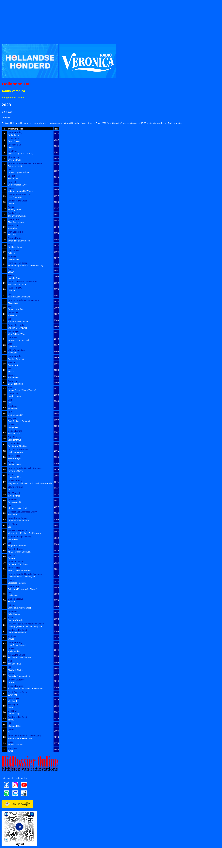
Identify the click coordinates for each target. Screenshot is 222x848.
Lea (9, 402)
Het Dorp (12, 234)
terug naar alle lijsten (13, 97)
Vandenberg (13, 393)
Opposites (12, 580)
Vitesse (11, 555)
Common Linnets (16, 561)
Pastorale (12, 514)
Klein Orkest (13, 157)
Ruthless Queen (15, 247)
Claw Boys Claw (15, 487)
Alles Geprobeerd (16, 222)
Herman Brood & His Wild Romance (25, 163)
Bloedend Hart (14, 726)
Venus (11, 147)
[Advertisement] (86, 21)
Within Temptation (16, 350)
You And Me (13, 377)
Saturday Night (15, 166)
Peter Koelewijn (15, 549)
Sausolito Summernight (19, 676)
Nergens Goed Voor (17, 545)
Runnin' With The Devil (18, 340)
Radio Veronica (13, 91)
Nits (9, 294)
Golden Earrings (15, 686)
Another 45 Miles (16, 359)
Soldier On (13, 178)
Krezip (11, 275)
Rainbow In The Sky (17, 446)
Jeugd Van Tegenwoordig (20, 536)
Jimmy (11, 719)
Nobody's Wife (14, 209)
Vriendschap (14, 713)
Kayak (11, 244)
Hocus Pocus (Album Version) (22, 390)
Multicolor (12, 315)
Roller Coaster (14, 141)
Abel (10, 592)
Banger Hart (13, 427)
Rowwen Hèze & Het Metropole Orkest (26, 623)
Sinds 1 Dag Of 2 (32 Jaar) (20, 153)
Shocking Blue (14, 145)
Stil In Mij (12, 253)
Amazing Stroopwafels (18, 449)
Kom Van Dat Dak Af (17, 284)
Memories (12, 228)
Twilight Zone (14, 433)
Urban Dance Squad (17, 518)
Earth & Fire (13, 225)
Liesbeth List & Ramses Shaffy (22, 512)
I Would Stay (14, 278)
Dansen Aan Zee (16, 309)
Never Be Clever (15, 471)
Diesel (11, 673)
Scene (11, 188)
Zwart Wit (12, 695)
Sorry (10, 707)
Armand (11, 462)
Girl (9, 732)
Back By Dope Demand (19, 421)
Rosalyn (11, 558)
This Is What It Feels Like (20, 738)
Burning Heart (14, 396)
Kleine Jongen (14, 458)
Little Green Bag (15, 197)
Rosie (10, 489)
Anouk (11, 207)
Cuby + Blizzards (16, 325)
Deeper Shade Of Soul (18, 520)
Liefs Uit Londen (15, 415)
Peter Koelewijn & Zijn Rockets (22, 281)
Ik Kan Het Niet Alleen (18, 321)
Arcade (11, 682)
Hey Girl (11, 601)
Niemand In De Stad (17, 508)
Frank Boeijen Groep (17, 263)
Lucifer (11, 742)
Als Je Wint (13, 303)
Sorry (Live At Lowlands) (19, 608)
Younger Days (14, 440)
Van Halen (13, 337)
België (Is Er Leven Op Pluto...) (22, 589)
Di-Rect (11, 176)
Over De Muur (14, 160)
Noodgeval (13, 408)
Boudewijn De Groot (17, 200)
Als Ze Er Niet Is (15, 670)
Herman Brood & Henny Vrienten (23, 300)
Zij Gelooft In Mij (15, 384)
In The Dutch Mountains (19, 296)
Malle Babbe (14, 651)
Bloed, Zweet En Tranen (19, 570)
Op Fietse (12, 346)
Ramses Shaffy (15, 288)
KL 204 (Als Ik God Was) (19, 552)
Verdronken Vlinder (17, 632)
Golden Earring (15, 132)
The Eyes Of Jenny (17, 216)
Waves (11, 639)
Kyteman (12, 605)
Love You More (15, 477)
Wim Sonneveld (15, 232)
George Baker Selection (19, 194)
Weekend (12, 701)
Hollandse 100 (16, 84)
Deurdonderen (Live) (17, 185)
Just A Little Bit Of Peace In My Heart (25, 688)
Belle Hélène (14, 614)
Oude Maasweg (15, 452)
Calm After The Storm (18, 564)
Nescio (11, 371)
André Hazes (14, 381)
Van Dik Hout (14, 250)
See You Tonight (15, 620)
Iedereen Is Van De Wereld (20, 191)
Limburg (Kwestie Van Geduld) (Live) (25, 626)
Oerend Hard (14, 259)
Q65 (10, 661)
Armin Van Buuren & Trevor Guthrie (24, 735)
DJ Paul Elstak (15, 443)
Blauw (11, 272)
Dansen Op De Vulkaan (19, 172)
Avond (11, 203)
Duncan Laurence (16, 679)
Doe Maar (12, 151)
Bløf (10, 306)
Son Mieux (13, 312)
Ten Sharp (12, 524)
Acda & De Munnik (16, 655)
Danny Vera (13, 138)
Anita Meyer (13, 331)
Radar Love (13, 135)
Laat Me (11, 290)
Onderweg (13, 595)
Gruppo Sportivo (15, 599)
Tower (10, 617)
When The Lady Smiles (19, 240)
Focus (11, 387)
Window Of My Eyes (17, 328)
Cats (10, 400)
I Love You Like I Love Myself (21, 576)
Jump (10, 751)
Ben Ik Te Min (14, 464)
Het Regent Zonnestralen (20, 657)
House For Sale (15, 744)
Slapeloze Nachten (17, 583)
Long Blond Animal (16, 645)
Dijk (9, 169)
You (9, 527)
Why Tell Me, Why (16, 334)
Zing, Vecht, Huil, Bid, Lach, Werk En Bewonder (30, 483)
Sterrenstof (13, 539)
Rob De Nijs (13, 424)
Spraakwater (14, 365)
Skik (10, 344)
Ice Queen (13, 352)
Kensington (13, 704)
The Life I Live (14, 664)
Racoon (11, 474)
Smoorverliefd (14, 502)
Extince (11, 362)
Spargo (11, 375)
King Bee (12, 418)
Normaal (12, 182)
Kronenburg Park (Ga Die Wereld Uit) (25, 265)
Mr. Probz (12, 636)
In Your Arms (14, 496)
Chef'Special (14, 493)
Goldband (12, 406)
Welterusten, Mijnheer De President (24, 533)
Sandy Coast (14, 213)
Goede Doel (13, 219)
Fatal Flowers (14, 437)
